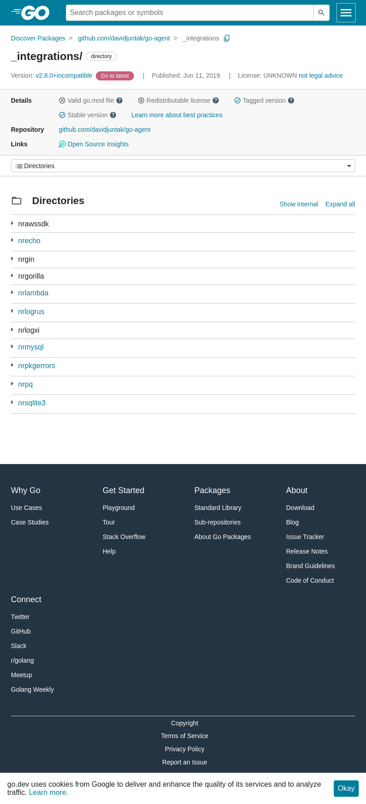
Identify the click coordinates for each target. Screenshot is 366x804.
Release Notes (307, 551)
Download (300, 507)
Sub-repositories (217, 522)
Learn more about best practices (177, 115)
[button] (62, 100)
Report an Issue (184, 762)
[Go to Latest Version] (115, 75)
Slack (18, 645)
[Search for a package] (190, 13)
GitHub (21, 631)
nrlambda (33, 293)
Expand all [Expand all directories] (340, 204)
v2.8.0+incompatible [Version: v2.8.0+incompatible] (52, 75)
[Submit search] (321, 13)
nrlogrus (31, 311)
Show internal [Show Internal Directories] (299, 204)
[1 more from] (12, 240)
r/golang (22, 660)
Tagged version (264, 100)
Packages (212, 490)
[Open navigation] (346, 13)
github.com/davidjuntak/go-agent (124, 38)
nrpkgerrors (36, 366)
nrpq (25, 384)
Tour (109, 522)
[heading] (38, 12)
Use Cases (26, 507)
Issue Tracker (305, 536)
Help (109, 551)
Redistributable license (178, 100)
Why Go (25, 490)
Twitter (20, 616)
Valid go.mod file (91, 100)
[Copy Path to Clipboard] (227, 38)
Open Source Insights (94, 144)
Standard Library (218, 507)
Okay (346, 788)
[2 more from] (12, 259)
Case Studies (30, 522)
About (296, 490)
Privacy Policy (184, 749)
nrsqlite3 (31, 403)
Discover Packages (38, 38)
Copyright (184, 723)
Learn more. (48, 792)
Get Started (123, 490)
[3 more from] (12, 223)
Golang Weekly (32, 689)
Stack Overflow (124, 536)
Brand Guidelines (310, 565)
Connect (26, 599)
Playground (119, 507)
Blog (292, 522)
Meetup (21, 675)
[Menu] (183, 165)
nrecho (29, 241)
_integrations (201, 38)
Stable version (88, 115)
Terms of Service (184, 735)
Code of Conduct (310, 580)
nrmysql (31, 347)
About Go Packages (222, 536)
